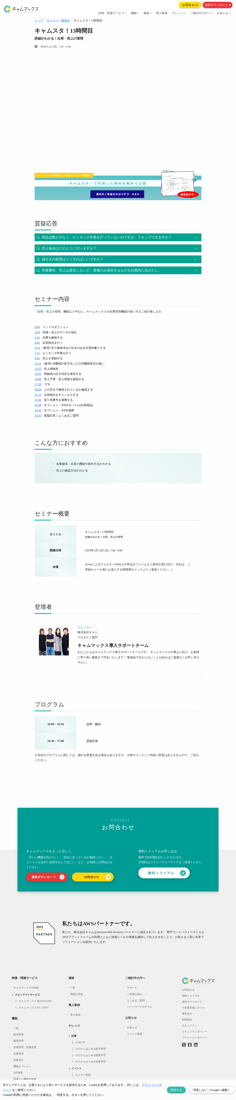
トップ (39, 20)
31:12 (38, 394)
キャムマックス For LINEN (34, 1007)
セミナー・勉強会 (58, 20)
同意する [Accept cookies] (176, 1090)
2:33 (37, 337)
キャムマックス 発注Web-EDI (35, 1001)
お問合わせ (190, 5)
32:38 (38, 405)
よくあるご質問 (136, 1000)
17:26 (38, 384)
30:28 (38, 389)
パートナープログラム (139, 1007)
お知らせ (224, 13)
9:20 (37, 358)
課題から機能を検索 (25, 1079)
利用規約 (187, 1019)
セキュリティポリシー (194, 1031)
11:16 (38, 363)
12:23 (38, 368)
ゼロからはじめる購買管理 (90, 1055)
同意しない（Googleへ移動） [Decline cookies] (211, 1090)
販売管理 (19, 1034)
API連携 (18, 1072)
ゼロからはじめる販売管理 (90, 1048)
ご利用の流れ (134, 994)
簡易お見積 (76, 994)
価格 (147, 13)
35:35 (38, 415)
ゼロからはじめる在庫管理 (90, 1061)
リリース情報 (134, 1034)
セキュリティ (189, 1025)
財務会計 (19, 1060)
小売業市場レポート (193, 1007)
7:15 (37, 353)
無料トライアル (191, 995)
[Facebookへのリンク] (190, 1042)
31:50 (38, 399)
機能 (135, 13)
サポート (132, 987)
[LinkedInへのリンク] (196, 1045)
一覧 (16, 1028)
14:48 (38, 379)
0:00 (37, 327)
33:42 (38, 410)
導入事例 (161, 13)
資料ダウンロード (218, 5)
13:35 (38, 373)
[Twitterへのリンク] (184, 1042)
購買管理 (19, 1040)
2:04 (37, 332)
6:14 (37, 347)
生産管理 (19, 1053)
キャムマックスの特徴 (26, 987)
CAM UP (80, 1042)
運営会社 (187, 1013)
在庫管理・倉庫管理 (25, 1047)
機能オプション (22, 1066)
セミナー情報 (83, 1075)
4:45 (37, 342)
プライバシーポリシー (194, 1037)
